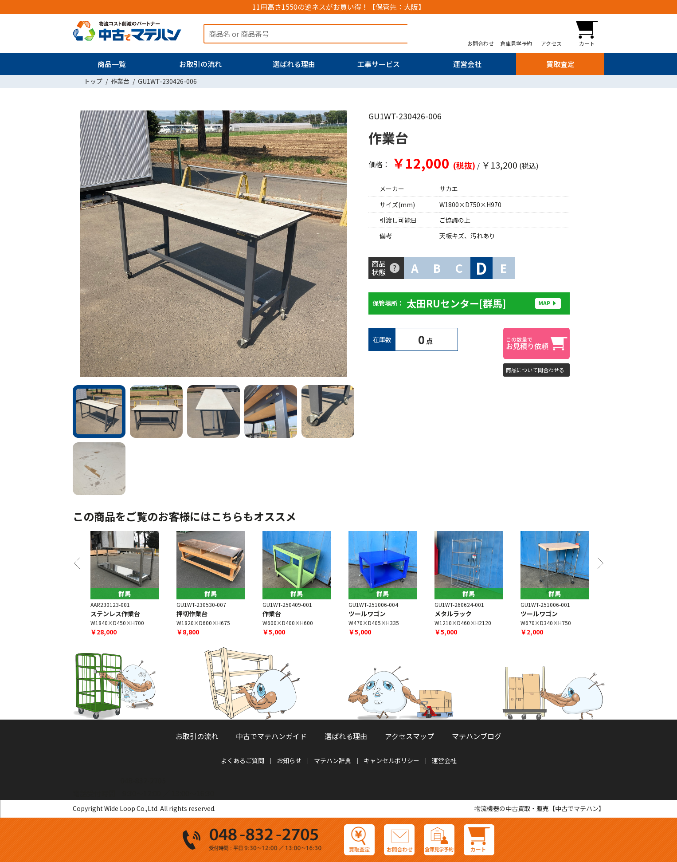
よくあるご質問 (242, 760)
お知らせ (289, 760)
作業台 (120, 81)
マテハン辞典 (332, 760)
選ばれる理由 (294, 64)
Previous (84, 245)
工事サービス (378, 64)
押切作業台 (191, 613)
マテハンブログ (476, 736)
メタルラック (453, 613)
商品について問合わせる (535, 370)
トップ (93, 81)
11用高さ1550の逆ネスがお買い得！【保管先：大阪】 (338, 7)
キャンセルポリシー (391, 760)
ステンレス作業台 (115, 613)
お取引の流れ (200, 64)
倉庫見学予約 (516, 43)
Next (343, 245)
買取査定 (560, 64)
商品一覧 (112, 64)
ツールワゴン (367, 613)
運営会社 (467, 64)
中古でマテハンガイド (271, 736)
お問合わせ (480, 43)
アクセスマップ (409, 736)
